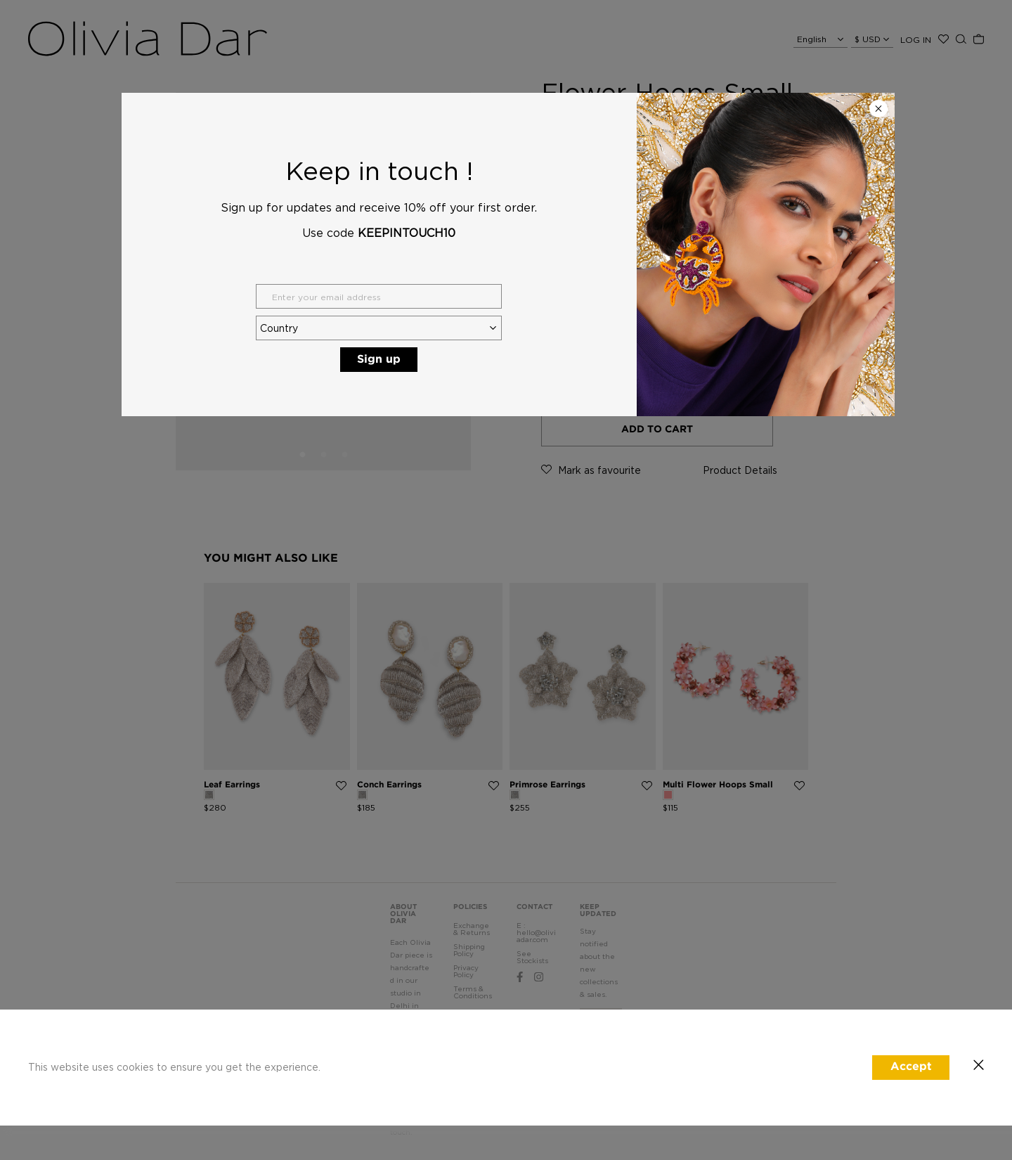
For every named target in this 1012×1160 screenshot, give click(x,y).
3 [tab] (344, 455)
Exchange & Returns (471, 929)
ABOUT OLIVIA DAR (403, 914)
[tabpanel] (323, 281)
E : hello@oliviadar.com (536, 932)
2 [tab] (323, 455)
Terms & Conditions (472, 992)
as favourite (591, 470)
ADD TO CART (657, 429)
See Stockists (532, 957)
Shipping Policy (469, 950)
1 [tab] (302, 455)
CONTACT (534, 907)
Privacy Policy (466, 971)
